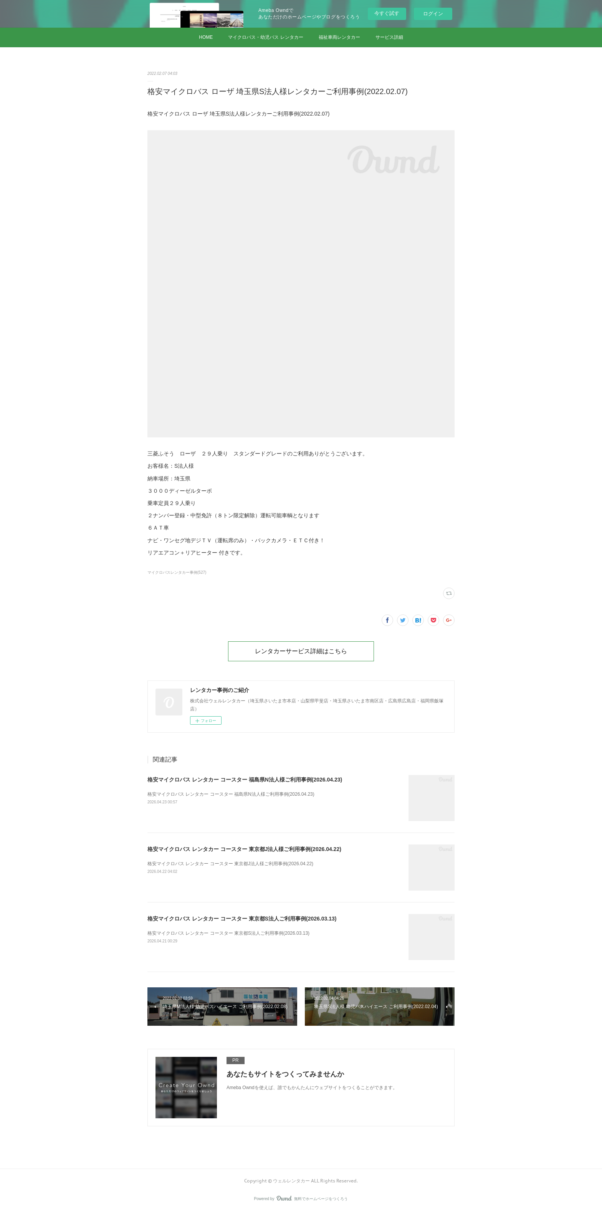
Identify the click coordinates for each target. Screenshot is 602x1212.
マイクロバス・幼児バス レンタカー (265, 37)
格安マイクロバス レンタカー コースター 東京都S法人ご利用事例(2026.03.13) (241, 919)
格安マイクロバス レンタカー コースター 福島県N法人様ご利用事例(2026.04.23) (244, 780)
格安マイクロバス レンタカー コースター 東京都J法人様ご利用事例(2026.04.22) (244, 849)
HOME (206, 37)
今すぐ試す (386, 13)
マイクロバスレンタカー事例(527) (176, 572)
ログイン (433, 14)
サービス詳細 (389, 37)
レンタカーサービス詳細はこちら (301, 651)
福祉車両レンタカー (339, 37)
